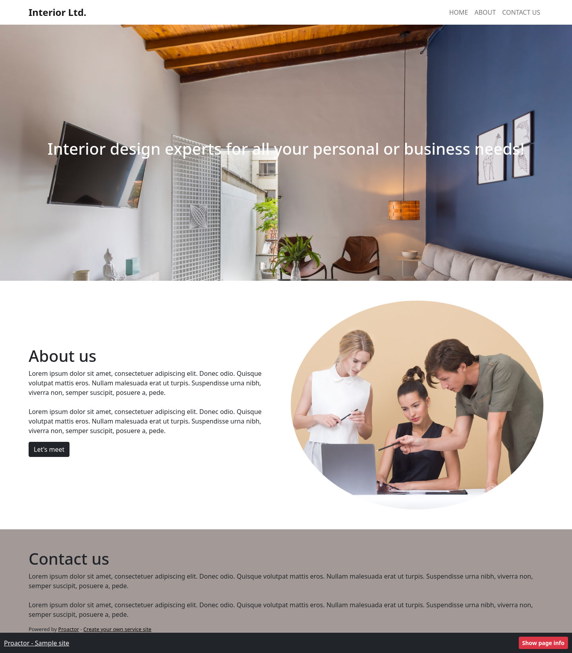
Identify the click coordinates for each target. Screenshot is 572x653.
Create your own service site (117, 629)
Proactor (68, 629)
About (485, 12)
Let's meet (49, 449)
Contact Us (521, 12)
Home (458, 12)
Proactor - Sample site (36, 643)
